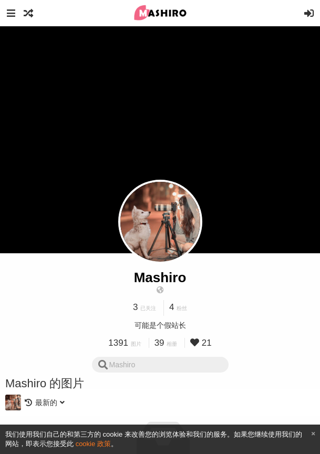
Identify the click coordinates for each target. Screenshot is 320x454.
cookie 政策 (93, 444)
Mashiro (160, 277)
